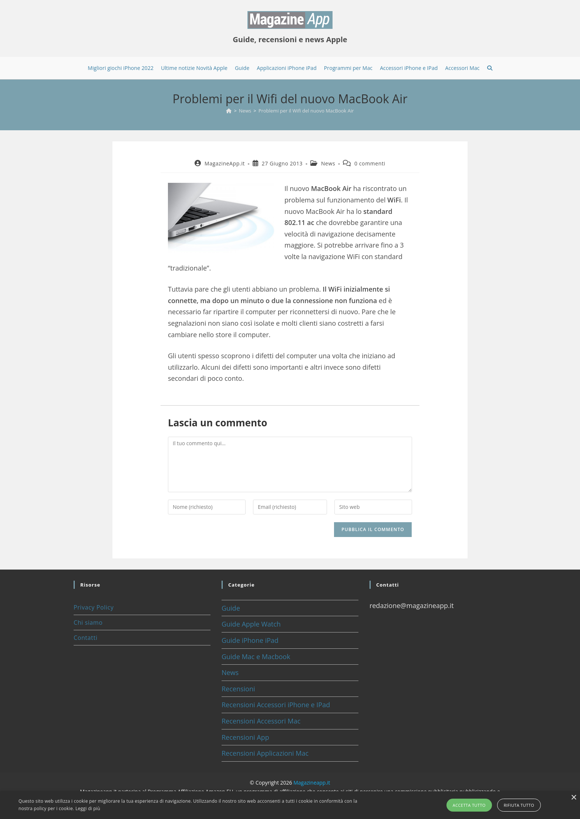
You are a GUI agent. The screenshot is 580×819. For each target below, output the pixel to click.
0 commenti (369, 163)
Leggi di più (87, 808)
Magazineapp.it (311, 782)
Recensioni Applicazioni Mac (265, 753)
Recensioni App (245, 737)
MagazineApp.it (225, 163)
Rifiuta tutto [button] (519, 805)
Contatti (85, 638)
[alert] (290, 805)
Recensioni (238, 688)
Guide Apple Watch (251, 624)
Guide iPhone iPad (250, 640)
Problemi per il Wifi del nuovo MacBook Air (306, 110)
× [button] (573, 797)
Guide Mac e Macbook (256, 656)
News (328, 163)
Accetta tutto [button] (469, 805)
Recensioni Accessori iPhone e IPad (276, 704)
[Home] (229, 110)
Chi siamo (88, 622)
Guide (231, 608)
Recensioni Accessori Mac (261, 720)
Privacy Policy (94, 607)
